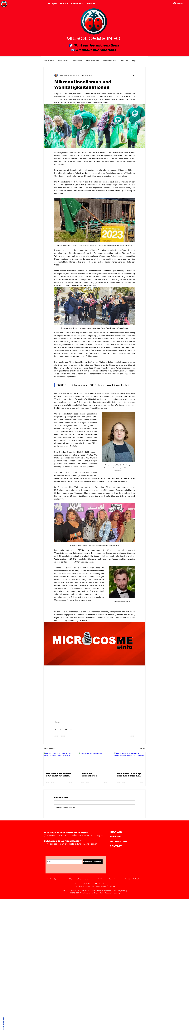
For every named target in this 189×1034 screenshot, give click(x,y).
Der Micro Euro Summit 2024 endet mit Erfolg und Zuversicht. (58, 775)
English (134, 60)
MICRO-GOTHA (119, 841)
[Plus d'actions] (133, 75)
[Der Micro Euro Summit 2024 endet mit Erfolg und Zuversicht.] (59, 761)
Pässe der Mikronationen (89, 775)
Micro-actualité (63, 60)
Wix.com (113, 884)
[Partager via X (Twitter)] (61, 729)
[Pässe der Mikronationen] (94, 761)
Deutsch (57, 722)
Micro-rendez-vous (109, 60)
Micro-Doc (124, 60)
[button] (143, 60)
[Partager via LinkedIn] (66, 729)
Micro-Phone (77, 60)
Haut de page (3, 1023)
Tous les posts (48, 60)
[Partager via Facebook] (55, 729)
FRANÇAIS (116, 832)
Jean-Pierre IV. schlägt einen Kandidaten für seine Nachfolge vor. (129, 775)
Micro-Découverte (92, 60)
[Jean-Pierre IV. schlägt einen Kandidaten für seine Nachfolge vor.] (129, 761)
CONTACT (116, 846)
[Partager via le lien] (71, 729)
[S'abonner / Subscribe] (93, 861)
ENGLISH (115, 836)
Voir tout (143, 748)
